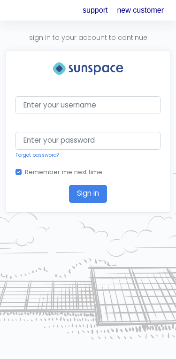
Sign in (88, 193)
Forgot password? (37, 155)
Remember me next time (63, 172)
